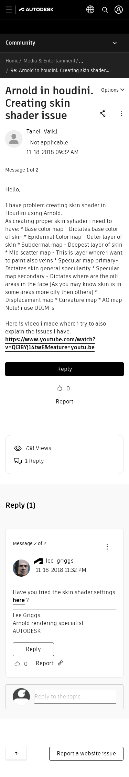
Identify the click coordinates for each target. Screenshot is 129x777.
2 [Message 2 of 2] (35, 543)
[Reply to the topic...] (75, 697)
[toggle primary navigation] (13, 9)
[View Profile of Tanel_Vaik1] (41, 132)
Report (64, 401)
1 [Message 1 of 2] (27, 169)
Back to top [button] (16, 753)
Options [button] (110, 89)
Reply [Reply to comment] (33, 649)
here (19, 600)
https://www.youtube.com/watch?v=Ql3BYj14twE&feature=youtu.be (50, 343)
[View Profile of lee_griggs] (60, 561)
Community (20, 43)
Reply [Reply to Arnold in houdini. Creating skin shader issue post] (64, 369)
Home (12, 60)
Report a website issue (86, 753)
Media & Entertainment (49, 60)
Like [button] (59, 388)
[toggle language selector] (90, 9)
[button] (120, 113)
